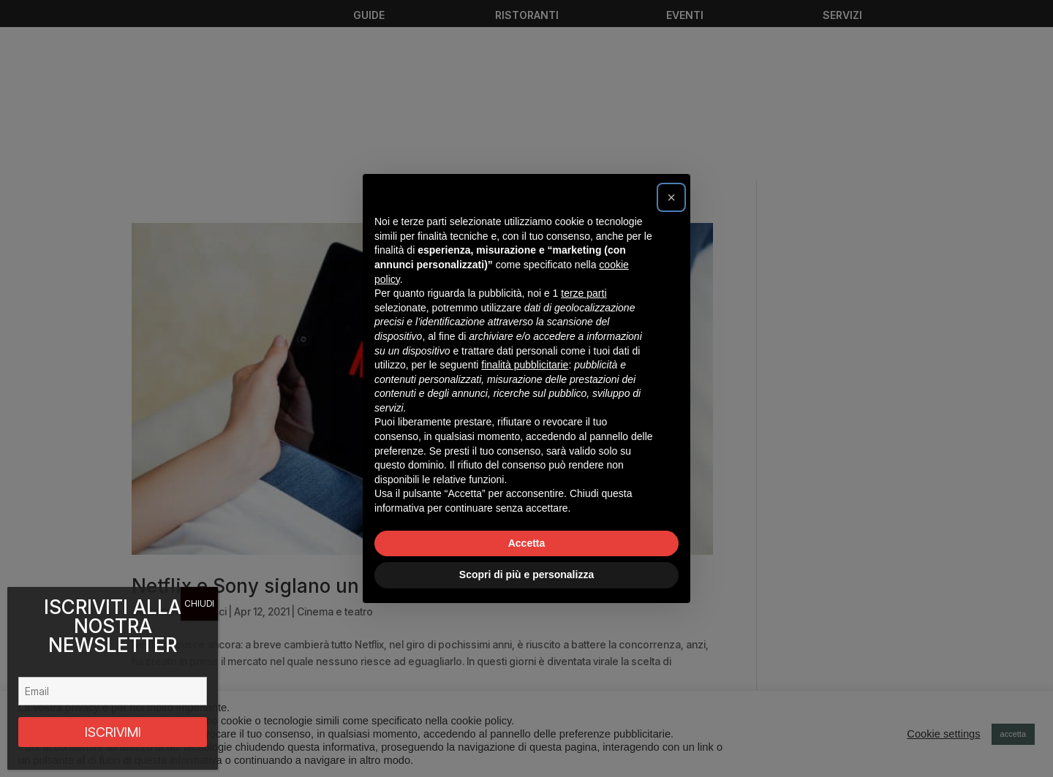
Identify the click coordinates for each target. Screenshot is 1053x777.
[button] (671, 197)
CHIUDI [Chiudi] (199, 603)
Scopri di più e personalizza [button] (526, 574)
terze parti (583, 293)
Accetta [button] (527, 543)
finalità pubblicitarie (524, 365)
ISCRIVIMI (113, 732)
